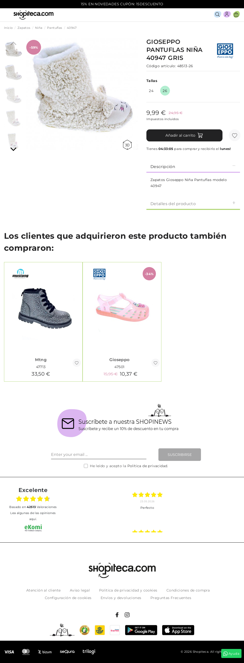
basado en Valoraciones (33, 507)
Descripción (193, 166)
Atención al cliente (43, 590)
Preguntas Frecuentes (170, 598)
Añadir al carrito (184, 135)
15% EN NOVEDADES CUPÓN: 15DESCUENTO (122, 4)
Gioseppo (119, 359)
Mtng (41, 359)
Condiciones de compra (188, 590)
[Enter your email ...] (98, 454)
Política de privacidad (147, 466)
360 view (127, 145)
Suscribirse (180, 454)
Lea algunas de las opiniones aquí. (33, 516)
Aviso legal (80, 590)
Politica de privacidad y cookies (128, 590)
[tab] (193, 166)
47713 (41, 367)
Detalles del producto (193, 203)
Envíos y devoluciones (121, 598)
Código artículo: (161, 66)
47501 (119, 367)
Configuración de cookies (68, 598)
